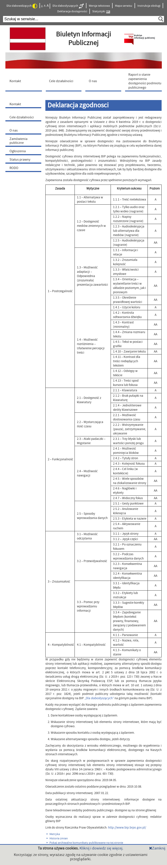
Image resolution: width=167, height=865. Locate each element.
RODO (14, 168)
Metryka (53, 834)
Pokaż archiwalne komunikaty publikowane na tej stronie (85, 843)
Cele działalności (22, 117)
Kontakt (15, 104)
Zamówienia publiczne (18, 141)
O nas (14, 130)
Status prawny (20, 159)
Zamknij (157, 848)
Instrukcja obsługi (148, 6)
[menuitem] (24, 80)
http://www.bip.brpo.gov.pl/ (127, 828)
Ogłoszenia (18, 151)
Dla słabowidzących (21, 6)
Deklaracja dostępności (72, 11)
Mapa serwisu (123, 6)
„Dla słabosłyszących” (99, 698)
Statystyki (101, 11)
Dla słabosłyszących (68, 6)
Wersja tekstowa (99, 6)
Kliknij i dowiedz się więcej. (101, 848)
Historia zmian (57, 838)
